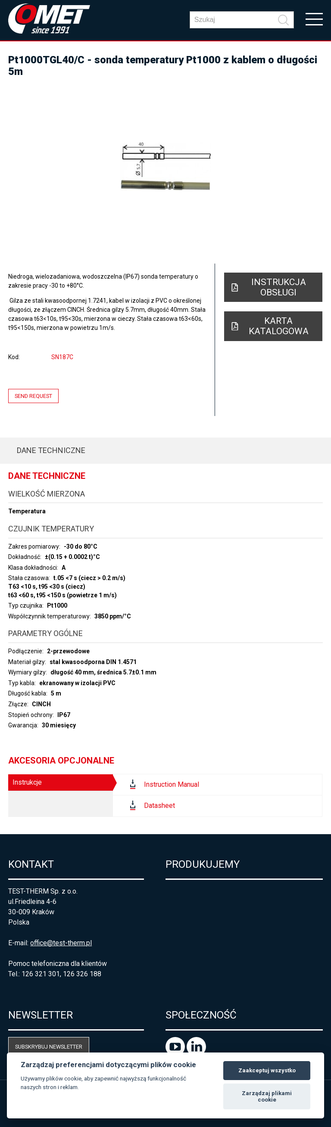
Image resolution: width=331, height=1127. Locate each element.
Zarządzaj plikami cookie (267, 1096)
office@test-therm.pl (61, 943)
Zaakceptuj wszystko (267, 1070)
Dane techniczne (51, 450)
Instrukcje (27, 782)
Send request (33, 396)
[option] (165, 166)
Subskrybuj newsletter (48, 1046)
